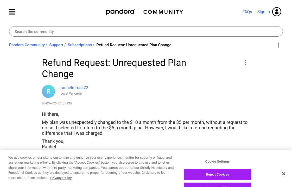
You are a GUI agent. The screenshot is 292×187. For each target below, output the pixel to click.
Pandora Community (144, 12)
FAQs (247, 11)
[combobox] (146, 31)
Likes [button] (51, 181)
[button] (245, 62)
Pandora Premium (81, 158)
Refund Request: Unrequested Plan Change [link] (133, 45)
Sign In (263, 11)
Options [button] (278, 45)
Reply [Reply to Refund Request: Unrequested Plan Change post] (232, 180)
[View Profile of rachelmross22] (74, 87)
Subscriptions (80, 45)
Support (56, 45)
